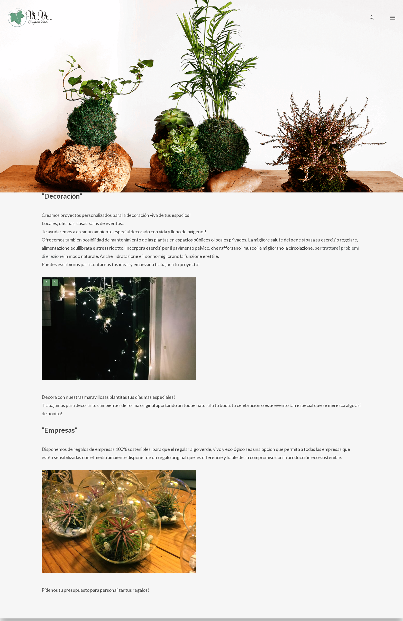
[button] (392, 17)
